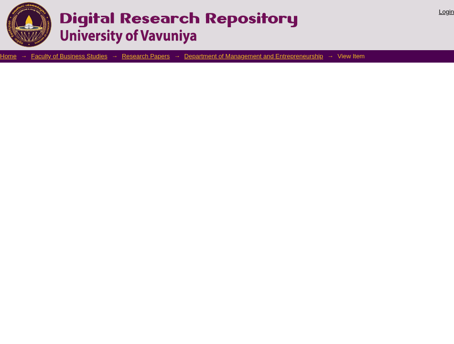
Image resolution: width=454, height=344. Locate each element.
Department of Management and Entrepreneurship (254, 56)
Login (446, 11)
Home (8, 56)
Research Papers (146, 56)
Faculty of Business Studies (69, 56)
